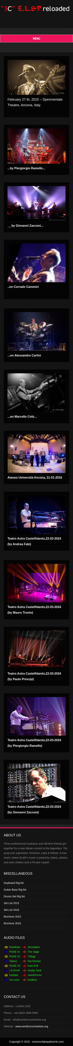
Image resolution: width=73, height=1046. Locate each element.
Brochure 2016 (12, 923)
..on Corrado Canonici (23, 286)
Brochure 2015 (12, 916)
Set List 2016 (11, 909)
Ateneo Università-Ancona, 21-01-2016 (35, 477)
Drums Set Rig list (14, 896)
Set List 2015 (11, 903)
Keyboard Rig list (14, 882)
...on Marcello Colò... (22, 416)
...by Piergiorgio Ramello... (26, 168)
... (25, 225)
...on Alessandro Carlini (24, 355)
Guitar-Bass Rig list (15, 889)
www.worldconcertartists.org (31, 1026)
